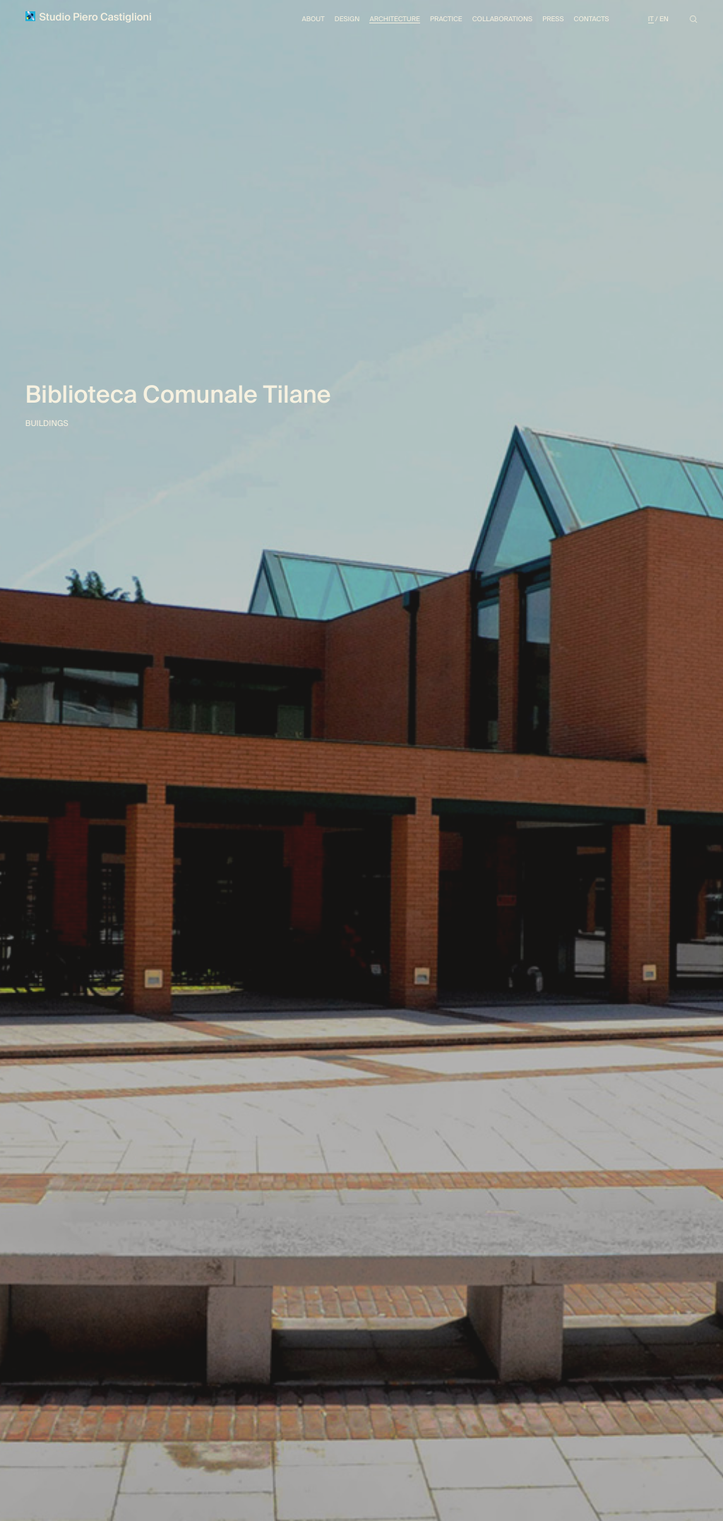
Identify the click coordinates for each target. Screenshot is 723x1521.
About (287, 20)
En (663, 20)
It (649, 20)
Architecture (375, 20)
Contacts (587, 20)
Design (324, 20)
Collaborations (491, 20)
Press (546, 20)
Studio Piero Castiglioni (93, 18)
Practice (430, 20)
